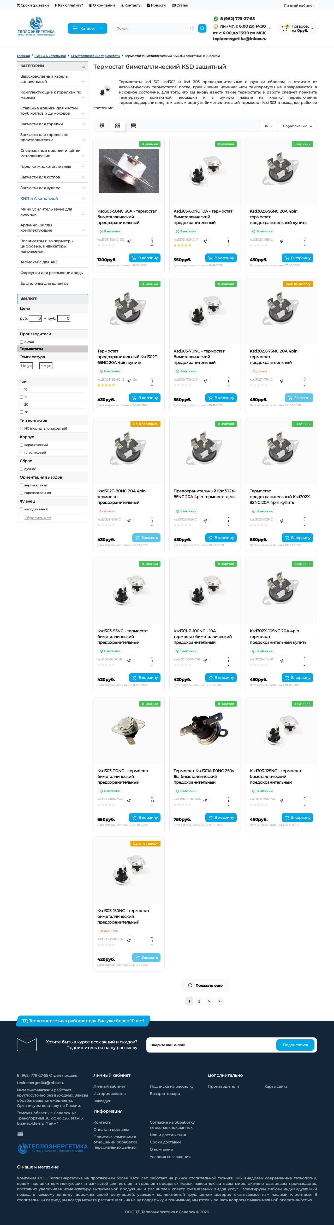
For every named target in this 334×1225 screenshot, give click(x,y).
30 (26, 412)
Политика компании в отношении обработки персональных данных (115, 1142)
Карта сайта (275, 1086)
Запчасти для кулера (40, 187)
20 (26, 404)
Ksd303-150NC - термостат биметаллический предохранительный (123, 916)
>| (220, 1001)
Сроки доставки (33, 5)
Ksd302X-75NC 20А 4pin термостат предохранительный (273, 357)
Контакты (131, 5)
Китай (29, 342)
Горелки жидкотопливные (45, 166)
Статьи (180, 5)
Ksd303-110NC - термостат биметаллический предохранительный (122, 776)
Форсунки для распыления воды (52, 272)
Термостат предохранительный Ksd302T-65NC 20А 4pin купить (128, 357)
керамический (36, 445)
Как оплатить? (69, 5)
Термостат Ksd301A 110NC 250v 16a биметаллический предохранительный (204, 776)
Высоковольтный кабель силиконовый (44, 79)
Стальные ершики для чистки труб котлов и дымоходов (49, 111)
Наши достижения (168, 1135)
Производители (223, 1086)
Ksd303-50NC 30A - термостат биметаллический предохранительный (127, 217)
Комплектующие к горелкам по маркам (50, 95)
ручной (30, 469)
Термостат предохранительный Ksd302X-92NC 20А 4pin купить (280, 496)
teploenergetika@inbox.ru (40, 1082)
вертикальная (35, 485)
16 (25, 397)
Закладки (102, 1101)
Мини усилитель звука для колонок (46, 212)
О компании (102, 5)
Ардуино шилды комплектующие (36, 228)
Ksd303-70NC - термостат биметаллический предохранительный (199, 357)
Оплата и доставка (111, 1129)
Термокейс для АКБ (39, 262)
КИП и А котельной (39, 198)
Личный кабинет (299, 5)
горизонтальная (37, 493)
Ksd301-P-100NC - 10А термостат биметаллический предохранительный (203, 636)
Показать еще (205, 985)
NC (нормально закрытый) (45, 428)
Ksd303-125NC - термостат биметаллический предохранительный (275, 776)
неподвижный (35, 509)
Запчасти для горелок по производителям (44, 137)
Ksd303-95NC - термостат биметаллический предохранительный (122, 636)
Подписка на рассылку (172, 1086)
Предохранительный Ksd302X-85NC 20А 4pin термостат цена (205, 493)
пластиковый (35, 452)
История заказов (109, 1093)
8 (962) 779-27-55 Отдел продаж (47, 1075)
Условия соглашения (170, 1156)
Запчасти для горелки (41, 124)
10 (25, 389)
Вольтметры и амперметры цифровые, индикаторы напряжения (46, 246)
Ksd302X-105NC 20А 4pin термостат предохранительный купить (278, 636)
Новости (156, 5)
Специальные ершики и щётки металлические (50, 153)
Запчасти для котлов (40, 177)
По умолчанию (297, 126)
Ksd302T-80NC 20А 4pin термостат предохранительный (121, 496)
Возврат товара (165, 1093)
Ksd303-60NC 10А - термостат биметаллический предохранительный (203, 217)
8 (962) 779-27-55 (234, 18)
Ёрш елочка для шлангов (44, 283)
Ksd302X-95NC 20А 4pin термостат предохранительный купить (278, 217)
